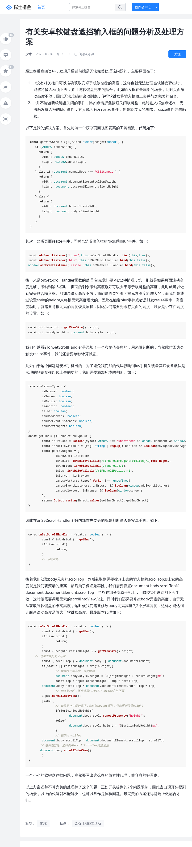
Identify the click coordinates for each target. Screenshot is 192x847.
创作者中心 (143, 7)
